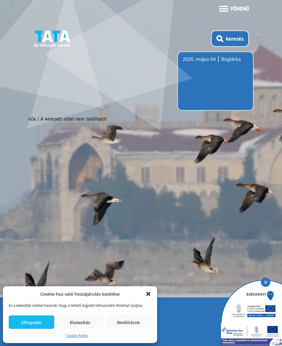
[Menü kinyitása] (234, 8)
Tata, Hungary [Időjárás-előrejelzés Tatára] (215, 85)
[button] (148, 294)
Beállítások (128, 322)
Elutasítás (80, 322)
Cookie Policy (77, 335)
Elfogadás (31, 322)
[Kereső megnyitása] (230, 38)
